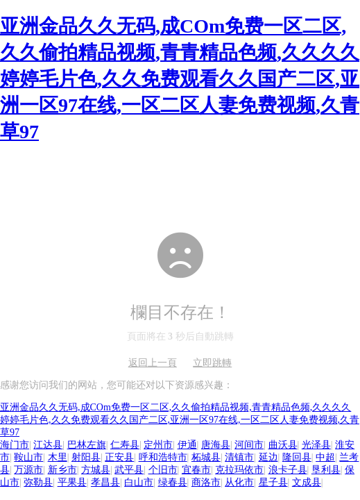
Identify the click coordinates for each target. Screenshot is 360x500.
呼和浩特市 (163, 457)
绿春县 (172, 482)
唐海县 (215, 445)
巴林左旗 (86, 445)
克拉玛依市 (239, 470)
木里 (57, 457)
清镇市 (239, 457)
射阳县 (86, 457)
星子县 (273, 482)
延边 (268, 457)
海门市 (14, 445)
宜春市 (196, 470)
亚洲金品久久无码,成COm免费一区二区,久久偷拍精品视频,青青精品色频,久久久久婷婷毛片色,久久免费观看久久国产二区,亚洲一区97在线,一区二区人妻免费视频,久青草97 (179, 78)
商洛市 (206, 482)
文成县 (306, 482)
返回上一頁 (152, 363)
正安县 (119, 457)
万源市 (28, 470)
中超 (325, 457)
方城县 (95, 470)
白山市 (138, 482)
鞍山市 (28, 457)
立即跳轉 (212, 363)
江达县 (47, 445)
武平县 (129, 470)
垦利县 (326, 470)
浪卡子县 (287, 470)
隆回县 (296, 457)
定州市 (158, 445)
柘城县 (206, 457)
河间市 (249, 445)
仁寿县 (124, 445)
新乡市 (62, 470)
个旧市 (163, 470)
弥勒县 (38, 482)
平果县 (72, 482)
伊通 (187, 445)
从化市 (239, 482)
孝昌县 (105, 482)
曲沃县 (283, 445)
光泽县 (316, 445)
